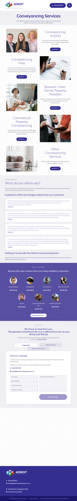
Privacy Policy (33, 498)
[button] (69, 5)
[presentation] (23, 396)
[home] (14, 5)
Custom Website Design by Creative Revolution (54, 498)
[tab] (26, 345)
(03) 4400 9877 (42, 339)
